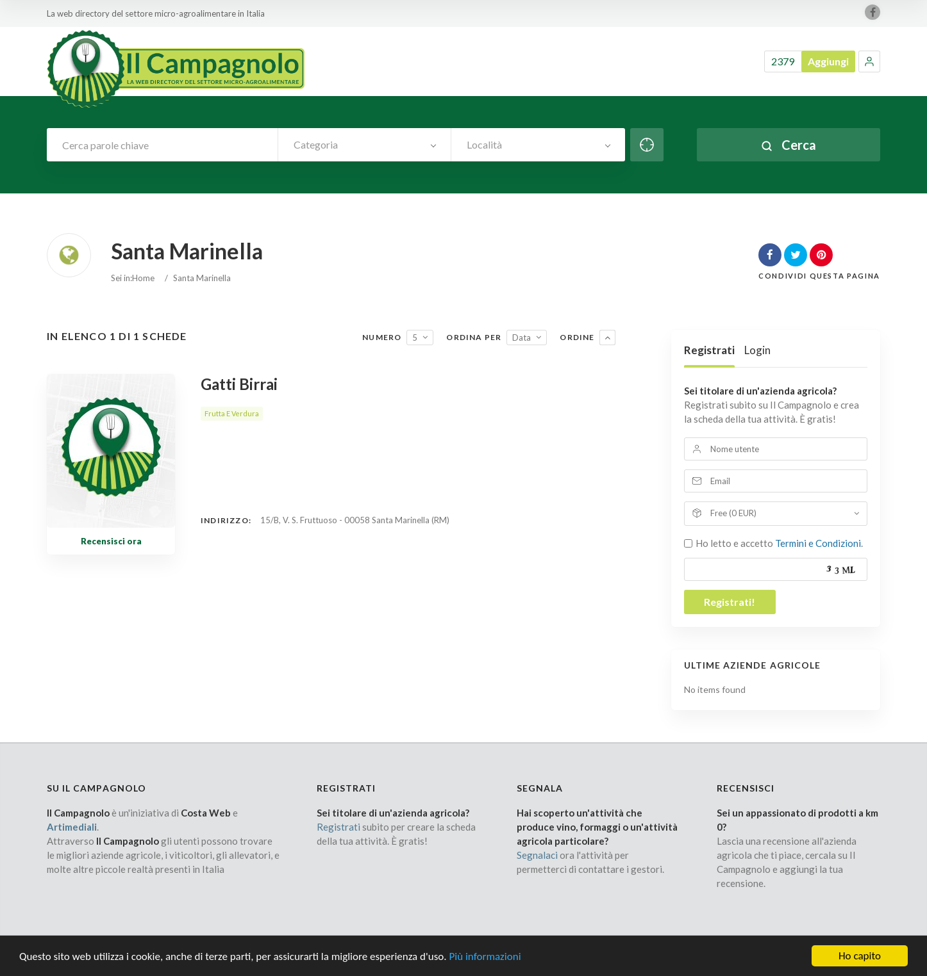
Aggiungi (828, 61)
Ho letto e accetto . (779, 543)
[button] (869, 61)
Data (521, 337)
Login (757, 350)
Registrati (709, 350)
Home (143, 278)
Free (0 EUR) (733, 513)
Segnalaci (537, 855)
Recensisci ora (111, 541)
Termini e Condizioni (818, 543)
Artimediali (72, 827)
